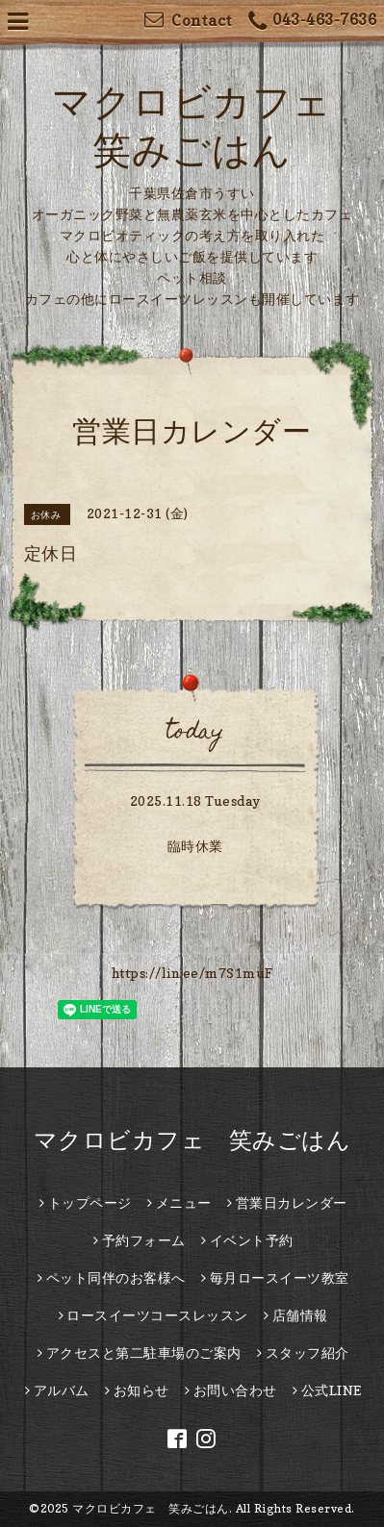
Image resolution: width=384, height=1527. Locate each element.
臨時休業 (195, 846)
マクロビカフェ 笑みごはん (192, 1140)
